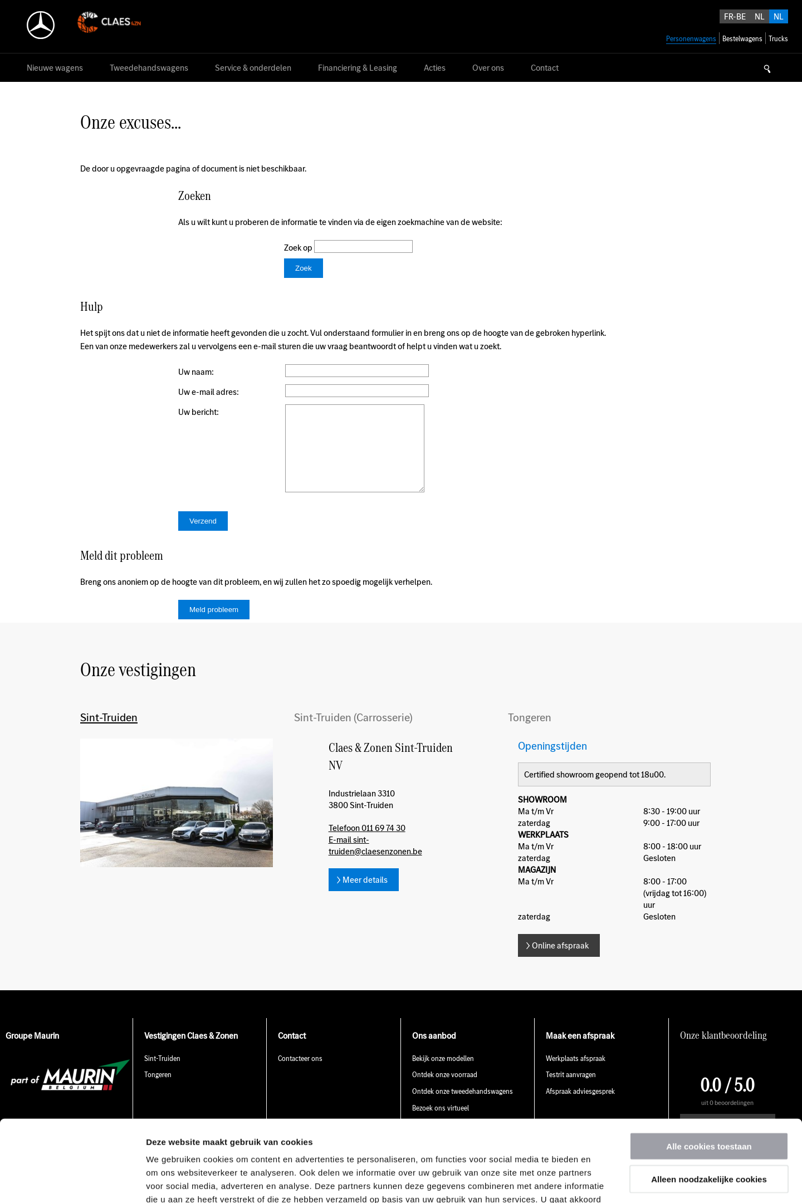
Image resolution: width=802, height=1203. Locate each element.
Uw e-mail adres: (208, 392)
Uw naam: (196, 372)
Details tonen (601, 1181)
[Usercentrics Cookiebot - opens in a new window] (72, 1181)
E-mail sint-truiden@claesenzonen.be (375, 862)
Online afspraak (560, 962)
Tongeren (529, 734)
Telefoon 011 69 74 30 (367, 844)
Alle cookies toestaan (708, 1069)
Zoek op (299, 247)
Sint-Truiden (109, 734)
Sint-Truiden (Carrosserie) (353, 734)
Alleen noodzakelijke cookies (709, 1102)
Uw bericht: (198, 412)
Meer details (365, 896)
